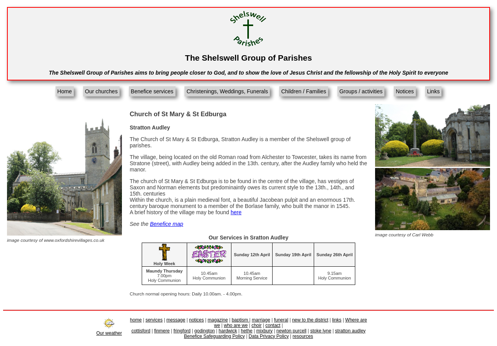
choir (257, 325)
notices (196, 320)
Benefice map (166, 224)
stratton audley (350, 331)
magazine (218, 320)
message (176, 320)
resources (303, 336)
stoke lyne (320, 331)
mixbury (264, 331)
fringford (182, 331)
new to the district (310, 320)
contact (272, 325)
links (336, 320)
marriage (261, 320)
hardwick (228, 331)
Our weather (109, 330)
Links (433, 91)
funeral (281, 320)
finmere (162, 331)
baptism (240, 320)
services (154, 320)
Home (64, 91)
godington (205, 331)
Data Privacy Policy (268, 336)
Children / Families (303, 91)
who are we (236, 325)
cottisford (140, 331)
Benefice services (152, 91)
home (136, 320)
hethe (246, 331)
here (236, 212)
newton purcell (291, 331)
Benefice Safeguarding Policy (214, 336)
